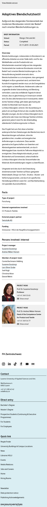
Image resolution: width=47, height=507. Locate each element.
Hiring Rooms (6, 478)
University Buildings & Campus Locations (17, 446)
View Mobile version (10, 3)
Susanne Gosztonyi (9, 249)
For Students (5, 422)
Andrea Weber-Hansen (10, 252)
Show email (24, 299)
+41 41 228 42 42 (7, 389)
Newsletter (5, 488)
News (3, 451)
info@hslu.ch (5, 391)
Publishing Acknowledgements (12, 497)
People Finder (6, 442)
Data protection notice (9, 493)
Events (3, 460)
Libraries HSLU (6, 455)
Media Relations (7, 464)
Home (3, 474)
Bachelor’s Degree (8, 405)
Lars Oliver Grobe (8, 267)
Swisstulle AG (7, 220)
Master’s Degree (7, 410)
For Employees (6, 426)
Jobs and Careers (7, 469)
